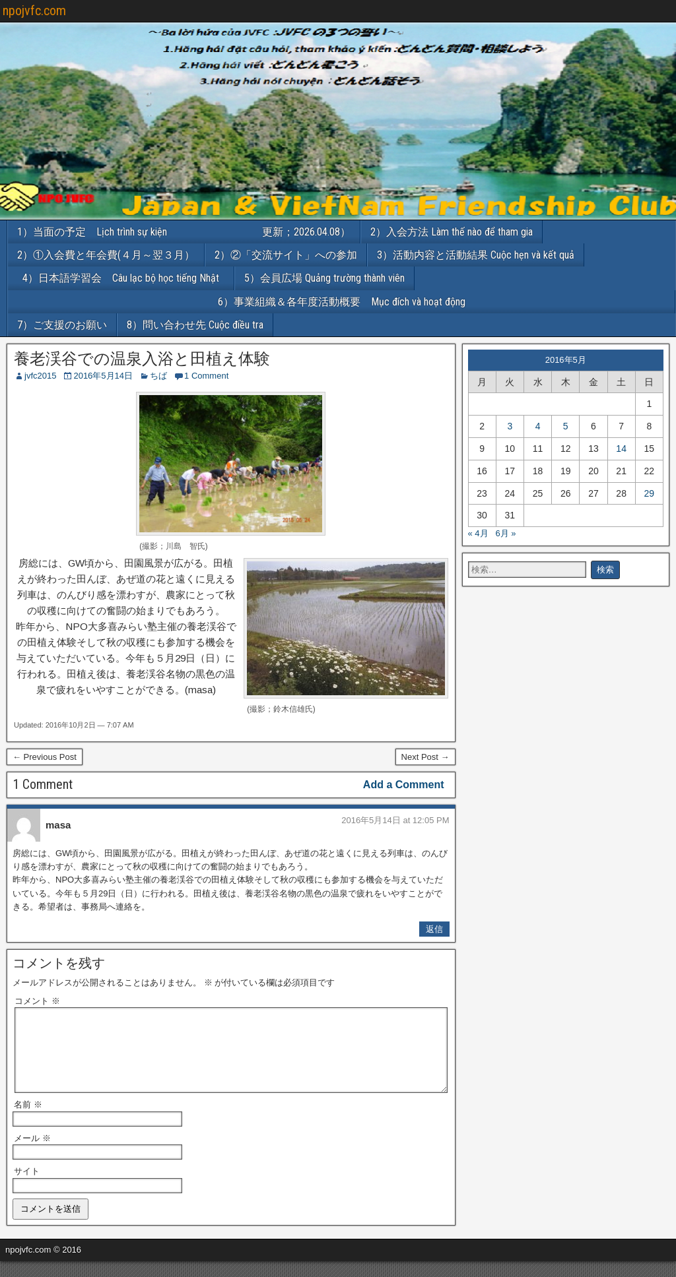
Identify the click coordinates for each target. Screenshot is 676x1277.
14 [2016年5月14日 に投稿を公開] (621, 448)
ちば (158, 376)
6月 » (505, 533)
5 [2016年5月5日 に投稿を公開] (565, 426)
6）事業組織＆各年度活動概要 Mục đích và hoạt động (446, 302)
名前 (28, 1120)
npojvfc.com (34, 10)
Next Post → (425, 757)
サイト (27, 1187)
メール (32, 1154)
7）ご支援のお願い (62, 325)
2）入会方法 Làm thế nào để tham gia (451, 232)
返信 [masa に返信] (434, 929)
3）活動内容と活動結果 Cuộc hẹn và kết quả (475, 255)
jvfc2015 (40, 376)
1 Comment (206, 376)
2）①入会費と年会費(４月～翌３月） (106, 255)
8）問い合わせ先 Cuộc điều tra (195, 325)
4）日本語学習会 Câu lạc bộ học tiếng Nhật (126, 278)
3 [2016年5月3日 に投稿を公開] (509, 426)
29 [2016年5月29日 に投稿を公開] (649, 493)
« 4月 (478, 533)
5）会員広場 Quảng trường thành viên (324, 278)
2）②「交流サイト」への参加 (286, 255)
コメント (37, 1001)
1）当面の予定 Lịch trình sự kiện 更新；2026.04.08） (184, 232)
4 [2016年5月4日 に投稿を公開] (538, 426)
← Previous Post (45, 757)
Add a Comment (403, 784)
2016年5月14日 (103, 376)
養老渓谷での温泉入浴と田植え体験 (142, 359)
